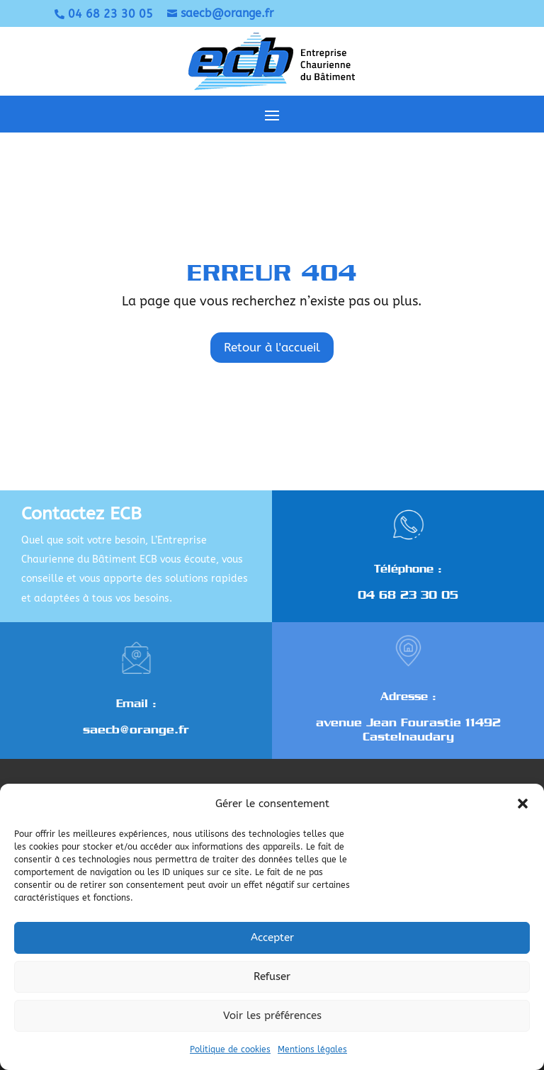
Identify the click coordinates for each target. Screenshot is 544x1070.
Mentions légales (312, 1049)
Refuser (272, 976)
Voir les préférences (272, 1015)
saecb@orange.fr (136, 729)
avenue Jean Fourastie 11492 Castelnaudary (408, 730)
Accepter (272, 937)
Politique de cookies (230, 1049)
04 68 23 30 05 (408, 595)
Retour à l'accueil (272, 347)
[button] (523, 803)
